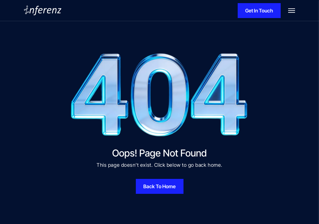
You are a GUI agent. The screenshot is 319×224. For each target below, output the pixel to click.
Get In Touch (259, 10)
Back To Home (159, 186)
